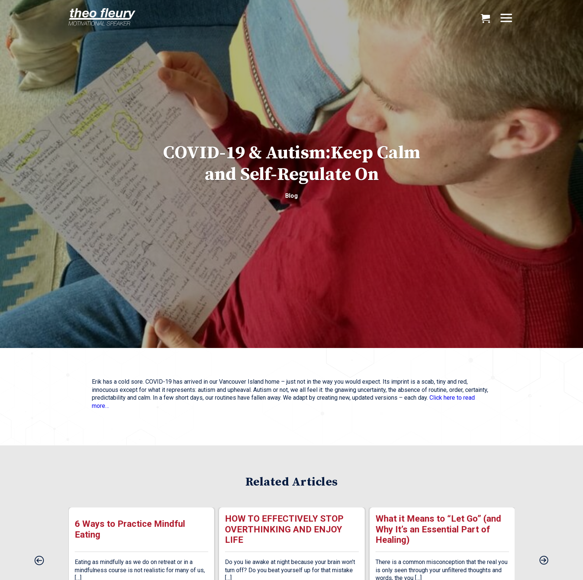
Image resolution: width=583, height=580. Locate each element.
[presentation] (39, 561)
